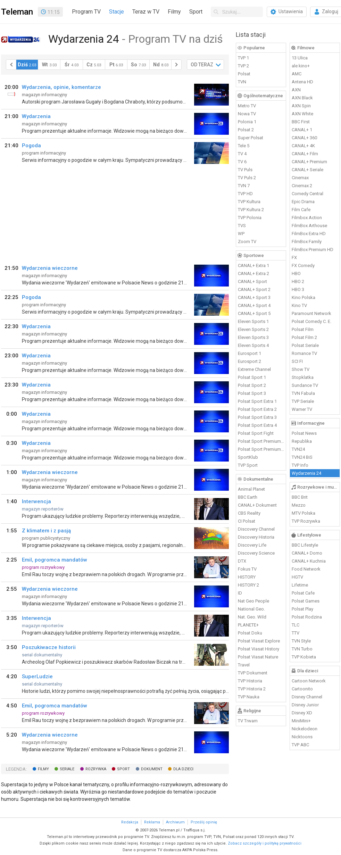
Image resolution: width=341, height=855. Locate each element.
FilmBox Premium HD (312, 249)
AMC (296, 73)
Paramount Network (311, 313)
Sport (195, 11)
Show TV (300, 369)
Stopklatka (303, 377)
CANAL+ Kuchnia (309, 561)
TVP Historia (250, 680)
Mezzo (299, 505)
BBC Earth (247, 497)
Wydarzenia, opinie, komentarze (61, 87)
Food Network (306, 569)
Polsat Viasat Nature (258, 656)
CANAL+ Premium (309, 161)
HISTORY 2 (248, 585)
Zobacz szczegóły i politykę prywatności (264, 843)
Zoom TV (247, 241)
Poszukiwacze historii (49, 647)
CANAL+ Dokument (257, 505)
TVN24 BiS (302, 457)
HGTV (297, 577)
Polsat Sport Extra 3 (257, 417)
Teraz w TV (145, 11)
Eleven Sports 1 (253, 321)
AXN (296, 89)
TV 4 (242, 153)
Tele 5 (243, 145)
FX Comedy (303, 265)
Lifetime (300, 585)
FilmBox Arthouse (309, 225)
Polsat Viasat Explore (259, 641)
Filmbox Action (307, 217)
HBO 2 (298, 281)
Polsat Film (303, 329)
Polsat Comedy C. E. (311, 321)
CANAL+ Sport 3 (254, 297)
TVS (242, 225)
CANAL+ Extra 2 (253, 273)
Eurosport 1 (249, 353)
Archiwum (175, 822)
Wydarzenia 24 (306, 473)
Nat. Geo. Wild (252, 617)
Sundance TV (305, 385)
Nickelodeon (304, 728)
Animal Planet (251, 489)
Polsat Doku (250, 633)
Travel (244, 664)
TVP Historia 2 (252, 688)
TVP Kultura (249, 201)
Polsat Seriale (305, 345)
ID (240, 593)
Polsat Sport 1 (252, 377)
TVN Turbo (302, 648)
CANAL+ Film (305, 153)
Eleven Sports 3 (253, 337)
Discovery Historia (256, 537)
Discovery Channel (256, 529)
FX (294, 257)
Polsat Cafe (303, 593)
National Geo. (251, 609)
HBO (296, 273)
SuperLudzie (37, 676)
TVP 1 (243, 57)
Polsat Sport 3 (252, 393)
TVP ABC (300, 744)
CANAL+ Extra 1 (253, 265)
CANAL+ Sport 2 (254, 289)
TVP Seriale (303, 401)
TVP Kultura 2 (251, 209)
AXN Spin (301, 105)
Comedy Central (307, 193)
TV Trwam (248, 720)
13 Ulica (300, 57)
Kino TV (299, 305)
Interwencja (36, 501)
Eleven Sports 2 (253, 329)
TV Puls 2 (247, 177)
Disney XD (302, 712)
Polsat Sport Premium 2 (261, 449)
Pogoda (31, 145)
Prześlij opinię (204, 822)
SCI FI (297, 361)
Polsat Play (302, 609)
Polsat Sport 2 (252, 385)
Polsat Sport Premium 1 (261, 441)
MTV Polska (303, 513)
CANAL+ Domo (307, 553)
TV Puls (245, 169)
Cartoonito (302, 688)
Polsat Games (305, 601)
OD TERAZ (202, 64)
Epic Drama (303, 201)
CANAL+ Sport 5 (254, 313)
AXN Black (302, 97)
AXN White (302, 113)
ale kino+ (301, 65)
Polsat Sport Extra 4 (257, 425)
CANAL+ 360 (304, 137)
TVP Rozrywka (306, 521)
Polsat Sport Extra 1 (257, 401)
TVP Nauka (248, 696)
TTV (295, 633)
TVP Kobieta (304, 656)
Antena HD (302, 81)
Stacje (116, 11)
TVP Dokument (252, 672)
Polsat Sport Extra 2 (257, 409)
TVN (242, 81)
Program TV (86, 11)
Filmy (174, 11)
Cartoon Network (309, 680)
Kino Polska (303, 297)
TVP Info (300, 465)
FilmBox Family (307, 241)
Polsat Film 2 (304, 337)
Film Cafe (301, 209)
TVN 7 (244, 185)
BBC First (301, 121)
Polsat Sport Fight (256, 433)
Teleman (17, 12)
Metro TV (247, 105)
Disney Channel (307, 696)
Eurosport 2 (249, 361)
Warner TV (302, 409)
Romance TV (304, 353)
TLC (295, 625)
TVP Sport (248, 465)
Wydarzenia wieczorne (50, 268)
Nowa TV (247, 113)
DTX (242, 561)
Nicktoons (302, 736)
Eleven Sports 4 (253, 345)
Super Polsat (250, 137)
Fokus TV (247, 569)
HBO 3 (298, 289)
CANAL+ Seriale (307, 169)
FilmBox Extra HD (309, 233)
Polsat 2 (246, 129)
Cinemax (300, 177)
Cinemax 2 (302, 185)
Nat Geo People (253, 601)
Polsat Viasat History (258, 648)
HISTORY (247, 577)
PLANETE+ (248, 625)
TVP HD (245, 193)
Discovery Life (252, 545)
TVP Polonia (249, 217)
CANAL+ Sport (252, 281)
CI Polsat (246, 521)
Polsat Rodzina (307, 617)
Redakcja (129, 822)
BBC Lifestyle (305, 545)
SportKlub (248, 457)
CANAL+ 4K (303, 145)
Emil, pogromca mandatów (54, 560)
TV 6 (242, 161)
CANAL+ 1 (302, 129)
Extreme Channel (254, 369)
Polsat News (304, 433)
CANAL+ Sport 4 (254, 305)
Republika (302, 441)
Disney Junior (305, 704)
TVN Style (301, 641)
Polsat (244, 73)
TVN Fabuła (303, 393)
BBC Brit (300, 497)
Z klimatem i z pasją (46, 531)
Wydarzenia (36, 116)
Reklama (152, 822)
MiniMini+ (301, 720)
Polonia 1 (247, 121)
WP (241, 233)
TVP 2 (243, 65)
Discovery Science (256, 553)
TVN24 (298, 449)
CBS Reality (249, 513)
